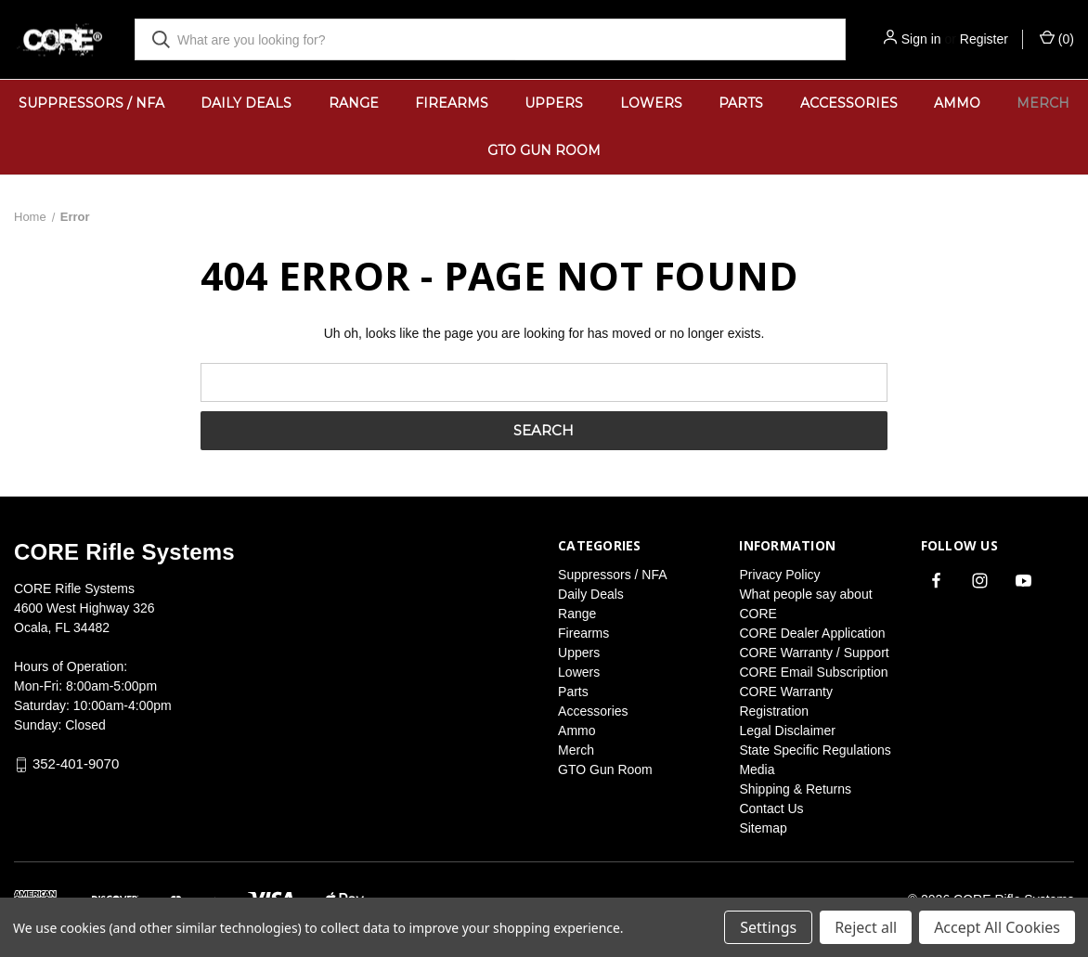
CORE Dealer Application (812, 633)
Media (756, 769)
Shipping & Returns (795, 789)
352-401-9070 (75, 764)
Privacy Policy (779, 574)
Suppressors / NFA (91, 103)
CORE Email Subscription (813, 672)
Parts (741, 103)
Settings (768, 927)
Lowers (651, 103)
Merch (576, 750)
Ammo (957, 103)
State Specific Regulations (814, 750)
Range (354, 103)
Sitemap (762, 828)
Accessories (849, 103)
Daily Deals (246, 103)
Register (984, 39)
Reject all (866, 927)
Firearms (451, 103)
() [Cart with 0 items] (1057, 38)
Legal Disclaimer (787, 730)
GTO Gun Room (544, 150)
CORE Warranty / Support (813, 652)
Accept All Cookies (997, 927)
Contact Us (771, 808)
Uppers (554, 103)
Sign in (921, 39)
